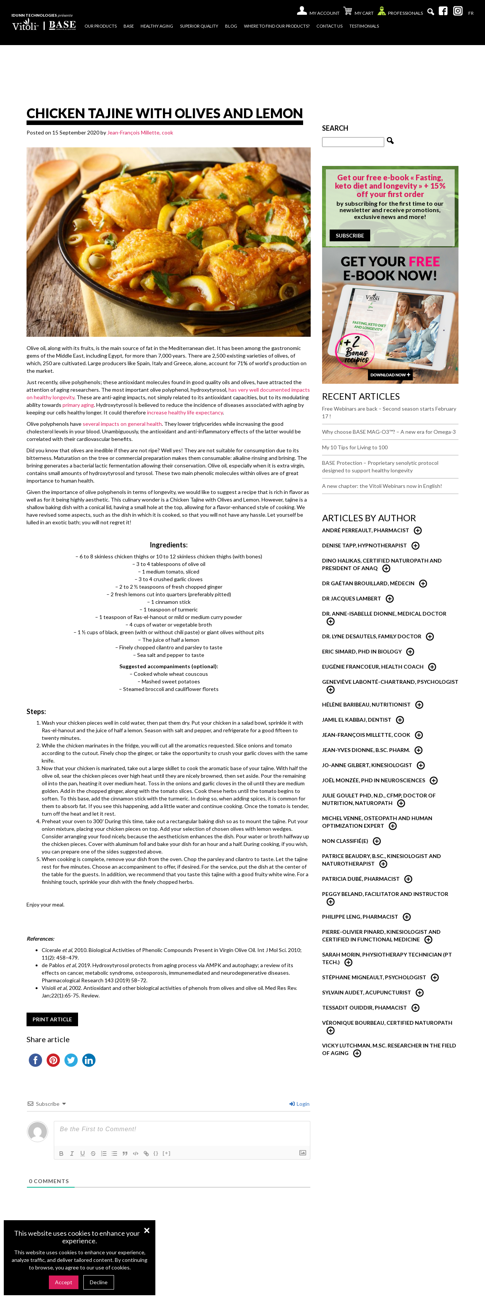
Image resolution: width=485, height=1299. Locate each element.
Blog (231, 25)
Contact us (329, 25)
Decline (99, 1282)
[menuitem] (471, 13)
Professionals (400, 12)
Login (299, 1103)
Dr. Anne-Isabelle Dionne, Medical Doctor (384, 613)
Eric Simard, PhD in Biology (362, 651)
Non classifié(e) (345, 841)
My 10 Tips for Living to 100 (355, 447)
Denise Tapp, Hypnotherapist (364, 545)
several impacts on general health (122, 423)
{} (156, 1153)
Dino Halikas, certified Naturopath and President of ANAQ (382, 564)
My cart (358, 12)
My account (325, 13)
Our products (100, 25)
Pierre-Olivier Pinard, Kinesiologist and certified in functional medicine (381, 936)
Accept (63, 1282)
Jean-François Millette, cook (140, 132)
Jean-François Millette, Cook (366, 735)
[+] (167, 1153)
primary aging (78, 405)
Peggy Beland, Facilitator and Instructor (385, 894)
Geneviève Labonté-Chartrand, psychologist (390, 681)
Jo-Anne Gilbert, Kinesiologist (367, 765)
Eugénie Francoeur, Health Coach (373, 666)
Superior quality (199, 25)
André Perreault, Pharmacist (365, 530)
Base (129, 25)
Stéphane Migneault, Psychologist (374, 977)
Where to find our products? (277, 25)
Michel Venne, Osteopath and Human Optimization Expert (377, 822)
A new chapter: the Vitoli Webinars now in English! (382, 486)
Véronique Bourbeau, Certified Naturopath (387, 1022)
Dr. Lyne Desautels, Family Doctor (371, 636)
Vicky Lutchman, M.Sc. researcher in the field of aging (389, 1049)
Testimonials (364, 25)
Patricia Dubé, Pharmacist (361, 878)
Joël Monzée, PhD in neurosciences (373, 780)
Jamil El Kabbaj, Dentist (356, 719)
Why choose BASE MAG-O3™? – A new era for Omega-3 (389, 431)
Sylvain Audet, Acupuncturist (366, 992)
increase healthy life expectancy (185, 412)
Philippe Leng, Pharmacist (360, 916)
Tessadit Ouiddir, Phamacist (364, 1007)
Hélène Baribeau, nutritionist (366, 704)
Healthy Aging (157, 25)
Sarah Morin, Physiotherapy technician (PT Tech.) (387, 958)
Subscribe (350, 235)
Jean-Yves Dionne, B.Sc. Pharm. (366, 750)
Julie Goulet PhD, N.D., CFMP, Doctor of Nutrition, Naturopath (379, 799)
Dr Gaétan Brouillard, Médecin (368, 583)
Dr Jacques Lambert (351, 598)
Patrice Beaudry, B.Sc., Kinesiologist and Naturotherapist (381, 860)
